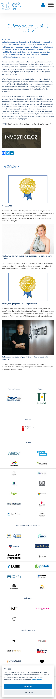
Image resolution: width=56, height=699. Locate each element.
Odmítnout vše (28, 692)
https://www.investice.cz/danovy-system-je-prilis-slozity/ (28, 124)
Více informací (37, 680)
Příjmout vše (28, 686)
